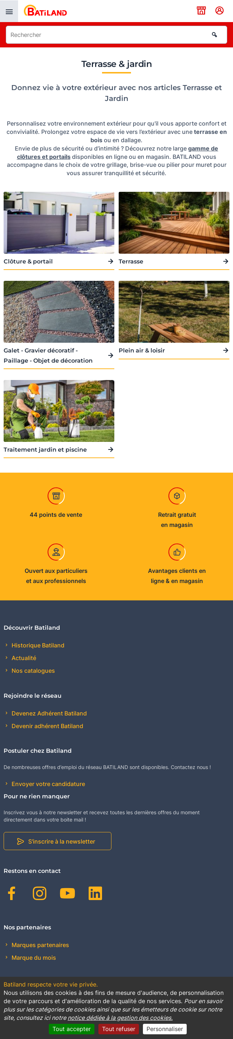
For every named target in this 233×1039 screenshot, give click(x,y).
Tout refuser (118, 1028)
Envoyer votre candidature (47, 783)
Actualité (23, 658)
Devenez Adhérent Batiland (48, 713)
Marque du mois (33, 957)
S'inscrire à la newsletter (61, 841)
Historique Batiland (37, 645)
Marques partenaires (39, 945)
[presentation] (9, 11)
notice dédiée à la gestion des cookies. (120, 1017)
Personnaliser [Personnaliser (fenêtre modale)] (165, 1028)
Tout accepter (71, 1028)
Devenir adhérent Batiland (46, 726)
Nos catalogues (32, 670)
